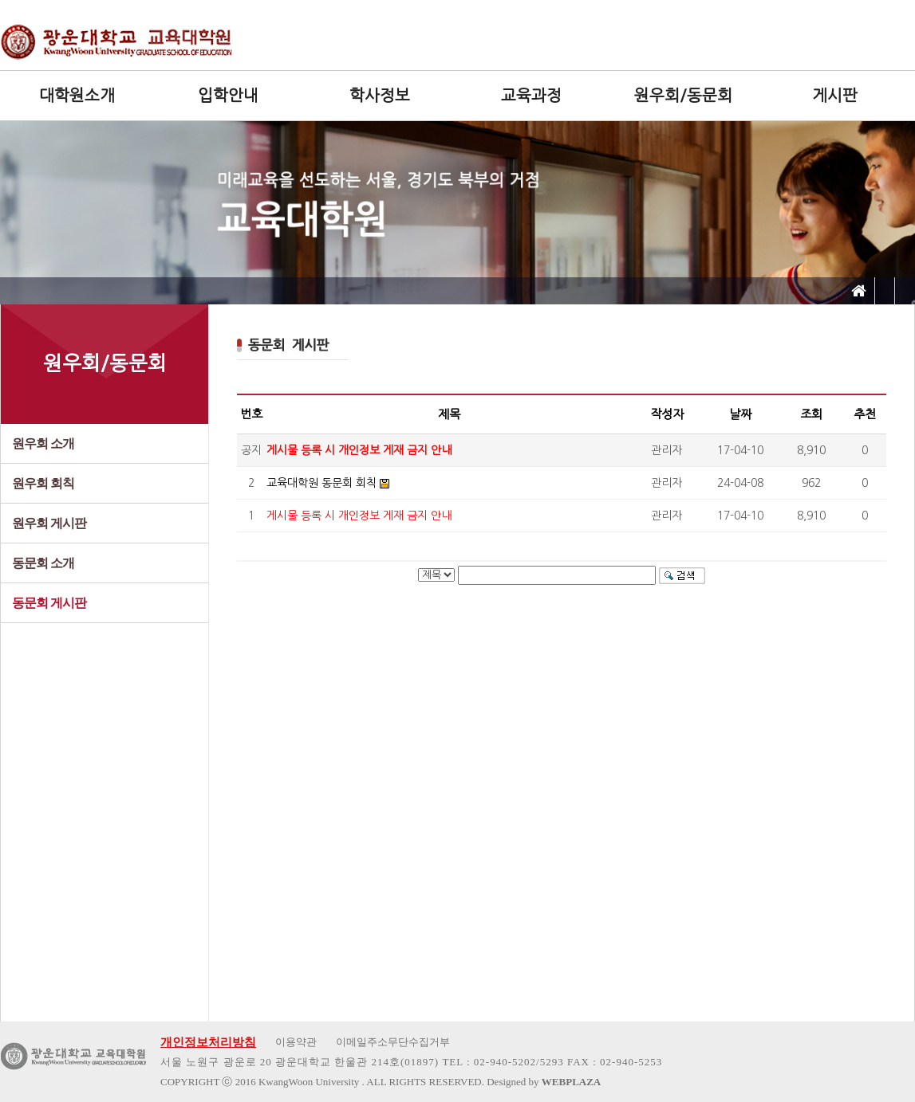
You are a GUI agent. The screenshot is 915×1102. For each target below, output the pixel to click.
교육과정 (531, 96)
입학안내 (228, 96)
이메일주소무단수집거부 (393, 1042)
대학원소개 (77, 96)
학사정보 (379, 96)
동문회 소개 (43, 563)
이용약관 (296, 1042)
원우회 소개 (43, 443)
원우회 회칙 (43, 483)
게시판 (835, 96)
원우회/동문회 (683, 96)
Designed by (544, 1082)
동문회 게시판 (49, 603)
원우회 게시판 (49, 523)
